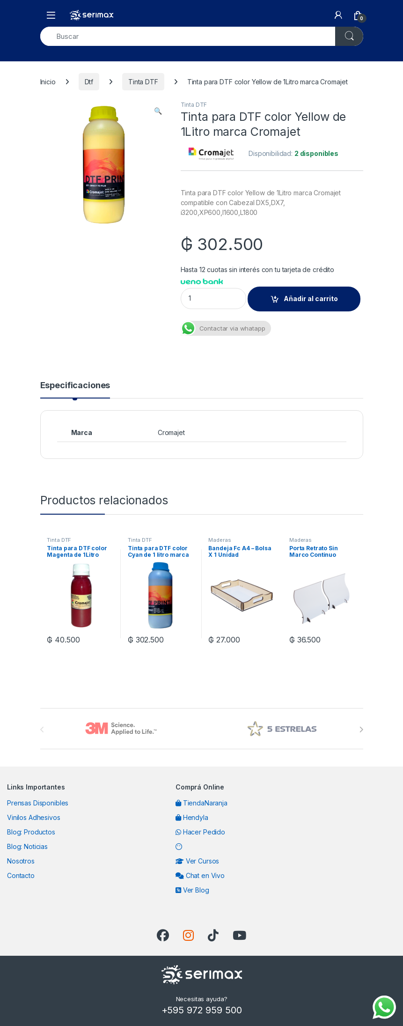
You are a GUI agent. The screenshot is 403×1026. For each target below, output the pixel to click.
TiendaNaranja (201, 803)
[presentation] (361, 729)
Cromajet (171, 432)
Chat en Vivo (200, 875)
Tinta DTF (143, 82)
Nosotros (21, 861)
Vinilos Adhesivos (33, 817)
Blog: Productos (31, 832)
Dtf (89, 82)
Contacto (21, 875)
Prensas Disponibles (37, 803)
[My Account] (338, 15)
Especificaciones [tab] (75, 385)
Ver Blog (192, 890)
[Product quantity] (213, 298)
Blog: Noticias (27, 846)
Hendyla (192, 817)
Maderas (219, 540)
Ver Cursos (197, 861)
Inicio (48, 82)
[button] (158, 111)
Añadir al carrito (311, 299)
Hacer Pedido (200, 832)
